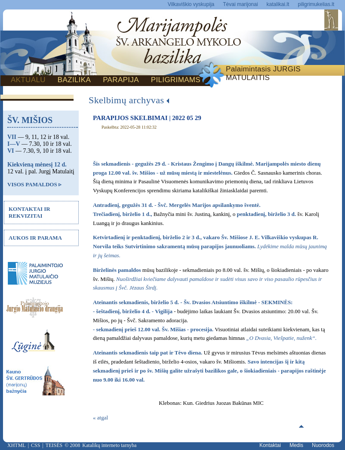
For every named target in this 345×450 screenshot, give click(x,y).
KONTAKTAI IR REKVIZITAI (29, 212)
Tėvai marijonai (240, 4)
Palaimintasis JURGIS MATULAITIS (263, 73)
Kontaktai (270, 445)
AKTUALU (28, 80)
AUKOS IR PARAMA (35, 237)
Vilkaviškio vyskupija (191, 4)
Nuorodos (323, 445)
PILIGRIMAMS (175, 80)
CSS (35, 445)
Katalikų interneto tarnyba (109, 445)
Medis (296, 445)
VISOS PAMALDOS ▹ (34, 184)
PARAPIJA (121, 80)
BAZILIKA (74, 80)
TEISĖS (54, 445)
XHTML (16, 445)
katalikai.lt (278, 4)
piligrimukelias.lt (316, 4)
